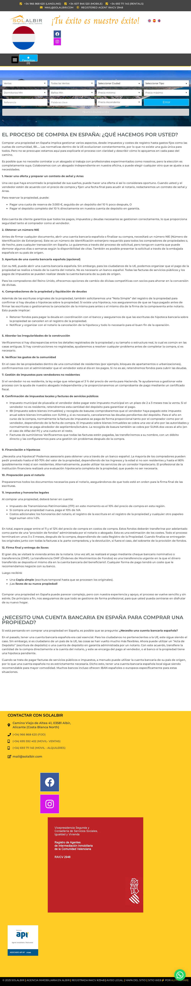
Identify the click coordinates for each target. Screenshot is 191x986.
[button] (14, 59)
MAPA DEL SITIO (135, 980)
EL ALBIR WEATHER (95, 697)
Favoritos (28, 58)
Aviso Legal (114, 980)
